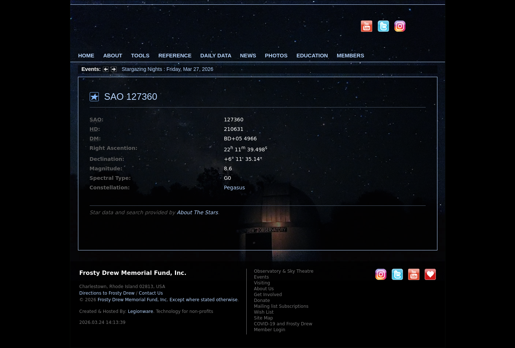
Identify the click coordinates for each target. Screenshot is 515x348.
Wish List (264, 312)
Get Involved (268, 294)
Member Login (270, 329)
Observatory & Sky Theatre (284, 271)
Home (86, 55)
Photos (276, 55)
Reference (174, 55)
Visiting (262, 282)
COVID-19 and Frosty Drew (283, 323)
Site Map (263, 318)
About (112, 55)
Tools (140, 55)
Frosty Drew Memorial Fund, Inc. (168, 299)
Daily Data (215, 55)
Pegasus (234, 187)
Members (350, 55)
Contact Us (151, 293)
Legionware (140, 311)
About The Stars (197, 212)
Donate (262, 300)
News (248, 55)
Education (312, 55)
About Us (264, 288)
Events (261, 277)
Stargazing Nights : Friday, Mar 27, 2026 (167, 69)
